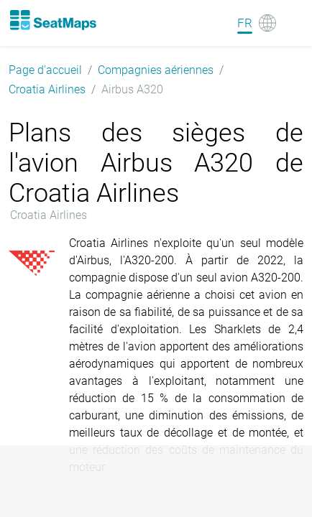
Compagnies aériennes (156, 70)
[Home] (52, 20)
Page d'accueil (45, 70)
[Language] (256, 23)
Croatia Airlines (47, 89)
